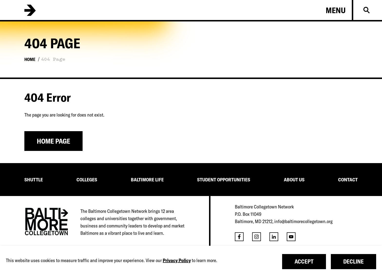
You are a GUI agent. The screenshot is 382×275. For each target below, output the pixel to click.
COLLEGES (86, 180)
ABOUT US (294, 180)
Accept (304, 261)
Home (29, 59)
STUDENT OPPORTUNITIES (223, 180)
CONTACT (348, 180)
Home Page (53, 141)
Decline (353, 261)
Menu (336, 10)
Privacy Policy (177, 260)
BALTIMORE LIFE (147, 180)
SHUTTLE (33, 180)
